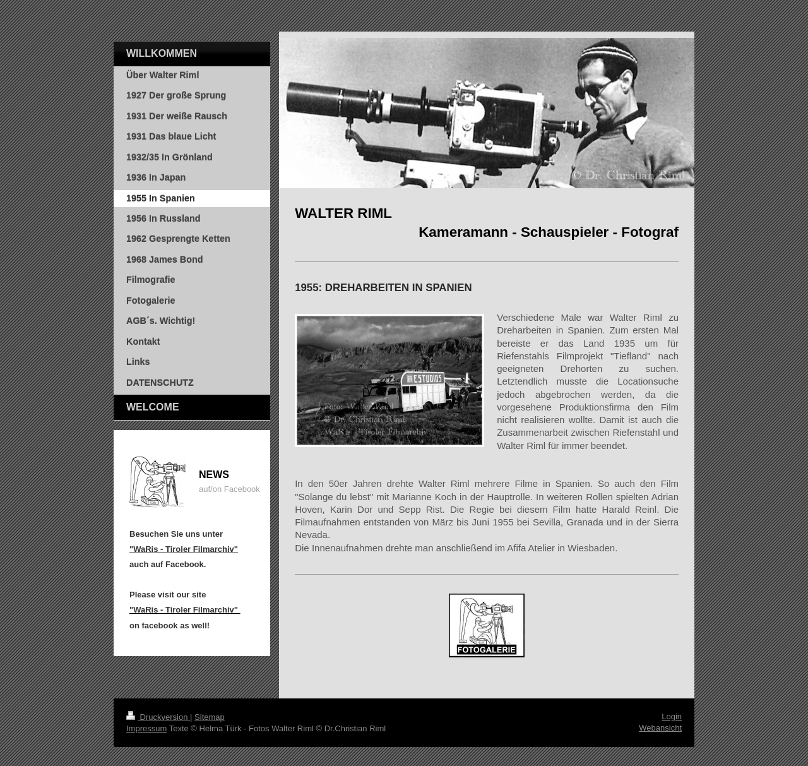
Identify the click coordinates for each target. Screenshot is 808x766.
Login (672, 716)
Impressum (146, 728)
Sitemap (209, 717)
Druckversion (158, 717)
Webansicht (660, 728)
